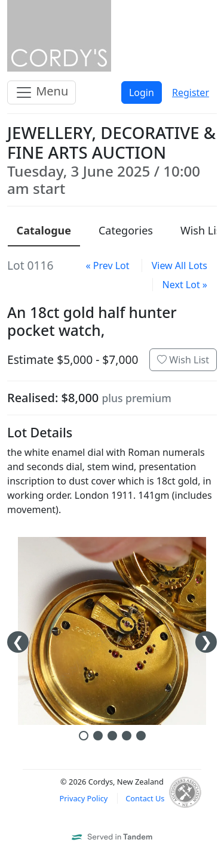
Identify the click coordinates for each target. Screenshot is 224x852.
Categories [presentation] (126, 230)
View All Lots (179, 265)
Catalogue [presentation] (44, 230)
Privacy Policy (84, 798)
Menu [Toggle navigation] (41, 92)
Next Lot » (184, 284)
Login (141, 92)
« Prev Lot (107, 265)
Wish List (183, 359)
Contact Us (144, 798)
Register (190, 92)
